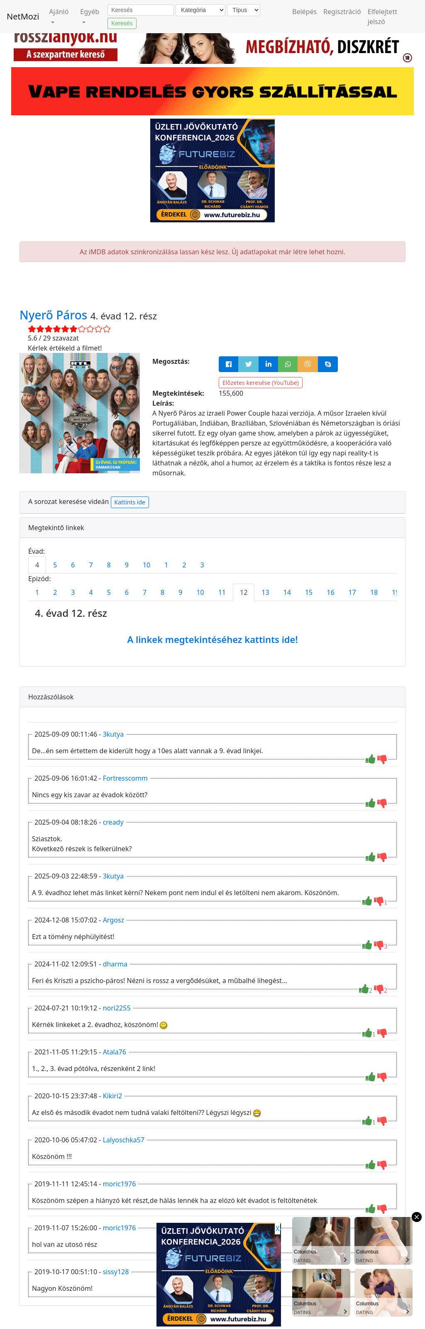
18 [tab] (374, 592)
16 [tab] (330, 592)
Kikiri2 (112, 1095)
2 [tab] (184, 565)
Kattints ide (130, 502)
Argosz (113, 920)
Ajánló (58, 11)
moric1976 (119, 1183)
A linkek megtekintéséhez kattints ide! (212, 639)
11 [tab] (222, 592)
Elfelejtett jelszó (382, 16)
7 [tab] (91, 565)
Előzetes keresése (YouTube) (260, 383)
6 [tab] (73, 565)
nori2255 (117, 1008)
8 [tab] (109, 565)
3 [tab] (202, 565)
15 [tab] (309, 592)
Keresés (121, 23)
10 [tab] (146, 565)
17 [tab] (352, 592)
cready (113, 822)
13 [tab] (265, 592)
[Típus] (243, 10)
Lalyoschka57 (123, 1139)
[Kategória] (200, 10)
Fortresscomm (125, 778)
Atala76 (114, 1051)
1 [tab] (166, 565)
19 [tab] (395, 592)
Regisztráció (342, 11)
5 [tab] (55, 565)
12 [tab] (243, 592)
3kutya (113, 734)
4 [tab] (37, 565)
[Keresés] (140, 10)
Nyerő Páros (55, 315)
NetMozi (23, 16)
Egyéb (89, 11)
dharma (115, 964)
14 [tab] (287, 592)
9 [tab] (127, 565)
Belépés (304, 11)
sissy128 (116, 1271)
